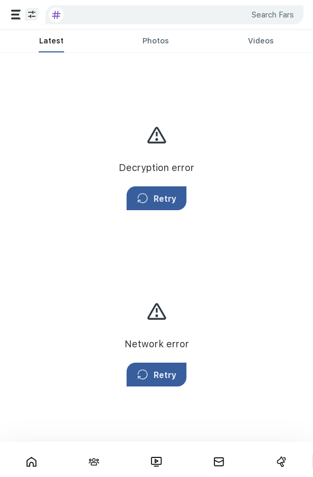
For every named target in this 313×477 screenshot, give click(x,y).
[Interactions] (93, 461)
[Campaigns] (281, 461)
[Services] (16, 14)
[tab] (51, 40)
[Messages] (218, 461)
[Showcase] (31, 461)
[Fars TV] (156, 461)
